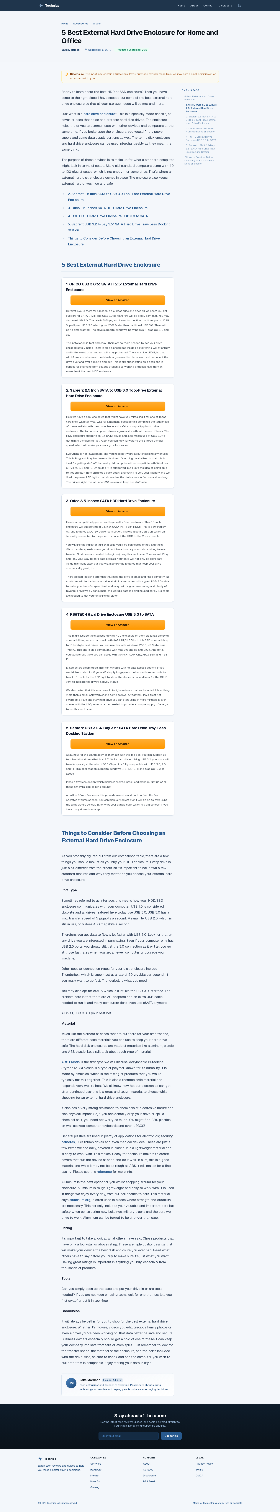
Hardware (95, 1469)
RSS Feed (149, 1481)
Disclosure (225, 5)
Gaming (94, 1487)
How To (95, 1481)
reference (104, 1172)
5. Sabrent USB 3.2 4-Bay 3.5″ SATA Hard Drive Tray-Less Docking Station (201, 149)
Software (95, 1463)
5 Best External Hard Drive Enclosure (199, 98)
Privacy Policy (204, 1463)
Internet (94, 1475)
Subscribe (171, 1436)
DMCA (199, 1475)
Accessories (80, 23)
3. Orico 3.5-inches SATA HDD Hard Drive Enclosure (108, 208)
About (194, 5)
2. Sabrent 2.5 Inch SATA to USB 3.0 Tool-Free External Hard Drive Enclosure (201, 120)
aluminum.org (79, 1200)
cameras (68, 1142)
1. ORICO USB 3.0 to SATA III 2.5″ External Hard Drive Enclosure (201, 108)
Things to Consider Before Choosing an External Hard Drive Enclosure (199, 160)
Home (181, 5)
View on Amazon (117, 300)
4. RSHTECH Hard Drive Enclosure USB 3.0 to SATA (108, 216)
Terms (199, 1469)
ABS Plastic (70, 1062)
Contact (208, 5)
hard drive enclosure (99, 114)
